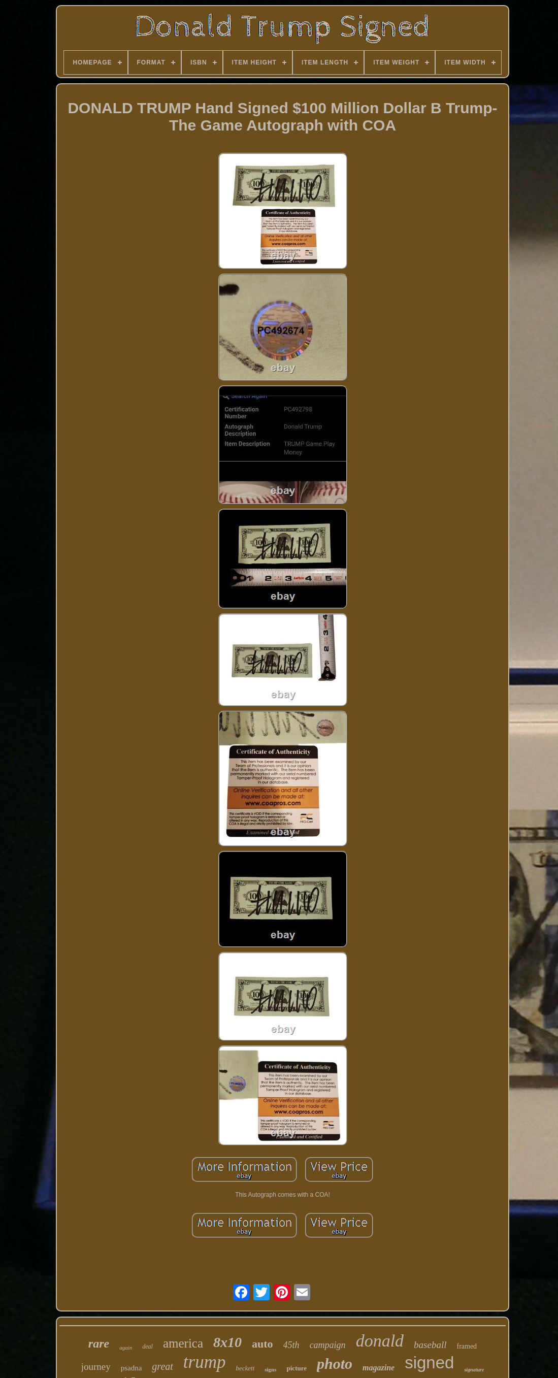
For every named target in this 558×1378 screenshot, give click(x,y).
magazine (379, 1367)
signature (474, 1369)
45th (291, 1345)
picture (297, 1368)
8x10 (227, 1342)
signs (270, 1369)
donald (380, 1340)
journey (96, 1366)
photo (334, 1363)
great (162, 1366)
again (125, 1347)
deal (147, 1346)
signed (429, 1362)
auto (262, 1343)
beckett (245, 1368)
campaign (328, 1345)
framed (466, 1346)
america (183, 1343)
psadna (131, 1368)
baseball (430, 1344)
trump (204, 1362)
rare (98, 1343)
